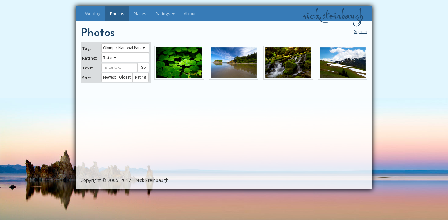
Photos (117, 13)
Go (143, 67)
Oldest (125, 77)
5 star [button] (109, 57)
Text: (87, 68)
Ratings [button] (165, 13)
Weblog (93, 13)
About (190, 13)
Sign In (360, 31)
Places (139, 13)
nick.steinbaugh (332, 15)
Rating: (89, 58)
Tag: (86, 48)
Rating (140, 77)
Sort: (87, 77)
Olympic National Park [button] (124, 47)
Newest (109, 77)
